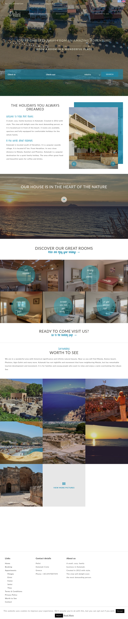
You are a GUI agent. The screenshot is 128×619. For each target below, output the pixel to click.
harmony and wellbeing (90, 273)
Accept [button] (120, 611)
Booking (60, 14)
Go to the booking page (64, 335)
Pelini (15, 15)
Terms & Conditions (80, 14)
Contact (118, 14)
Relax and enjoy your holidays (64, 252)
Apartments (45, 14)
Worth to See (102, 14)
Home (31, 14)
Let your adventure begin (106, 305)
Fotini (10, 581)
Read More (69, 615)
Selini (10, 584)
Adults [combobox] (87, 74)
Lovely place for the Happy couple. (20, 306)
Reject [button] (59, 616)
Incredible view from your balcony (63, 306)
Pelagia (11, 574)
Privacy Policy (11, 595)
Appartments (10, 570)
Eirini (10, 577)
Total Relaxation (25, 273)
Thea (10, 588)
